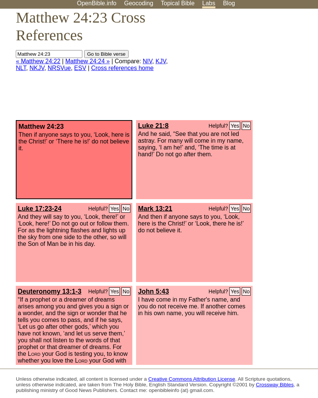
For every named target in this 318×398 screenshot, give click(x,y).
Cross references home (122, 68)
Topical (178, 3)
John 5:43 (153, 291)
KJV (161, 61)
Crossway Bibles (275, 384)
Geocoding (138, 3)
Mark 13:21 (155, 208)
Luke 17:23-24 (39, 208)
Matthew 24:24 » (87, 61)
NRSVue (59, 68)
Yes (234, 126)
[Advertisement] (242, 67)
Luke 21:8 (153, 126)
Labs (208, 3)
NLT (21, 68)
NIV (147, 61)
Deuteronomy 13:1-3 (49, 291)
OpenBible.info (97, 3)
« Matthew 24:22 (38, 61)
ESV (80, 68)
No (246, 126)
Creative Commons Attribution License (191, 379)
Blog (229, 3)
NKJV (36, 68)
